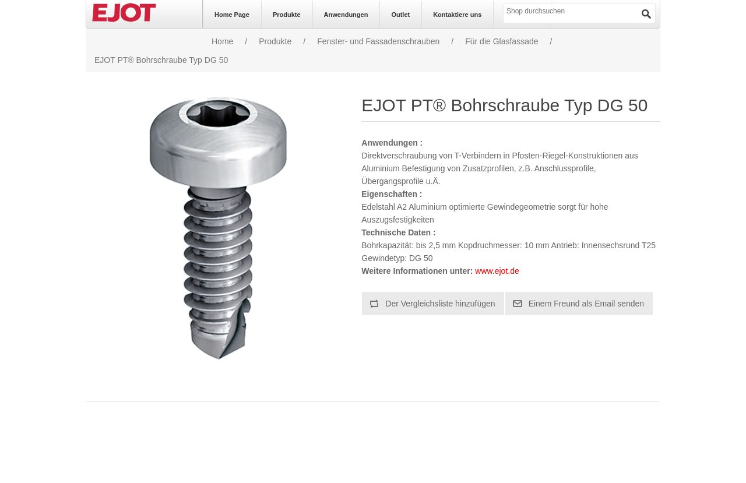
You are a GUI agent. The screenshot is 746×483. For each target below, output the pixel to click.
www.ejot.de (497, 271)
